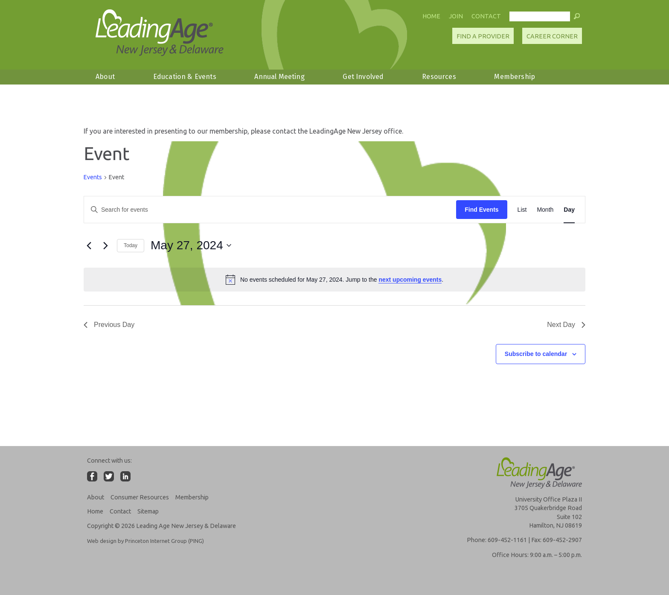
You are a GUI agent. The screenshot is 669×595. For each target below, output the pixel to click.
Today (130, 245)
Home (431, 16)
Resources (439, 77)
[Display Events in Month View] (545, 209)
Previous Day (109, 324)
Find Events (481, 209)
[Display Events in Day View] (569, 209)
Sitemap (148, 511)
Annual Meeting (279, 77)
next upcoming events (410, 279)
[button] (577, 18)
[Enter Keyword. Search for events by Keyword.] (270, 209)
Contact (486, 16)
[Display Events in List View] (522, 209)
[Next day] (105, 245)
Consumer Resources (140, 497)
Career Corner (552, 36)
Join (456, 16)
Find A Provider (483, 36)
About (105, 77)
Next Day (566, 324)
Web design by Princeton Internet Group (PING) (145, 541)
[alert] (334, 280)
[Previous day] (89, 245)
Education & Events (184, 77)
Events (93, 177)
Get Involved (363, 77)
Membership (514, 77)
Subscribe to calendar (536, 353)
